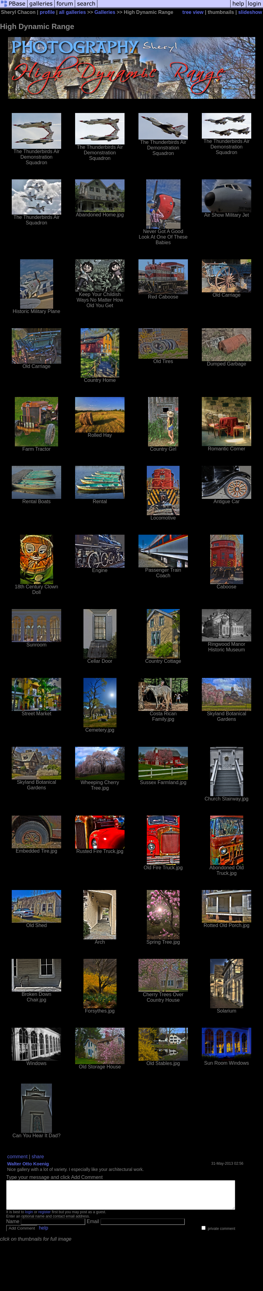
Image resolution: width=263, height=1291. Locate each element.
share (38, 1156)
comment (17, 1156)
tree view (192, 12)
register (44, 1217)
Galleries (104, 12)
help (43, 1233)
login (29, 1217)
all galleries (72, 12)
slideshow (250, 12)
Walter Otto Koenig (28, 1163)
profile (47, 12)
